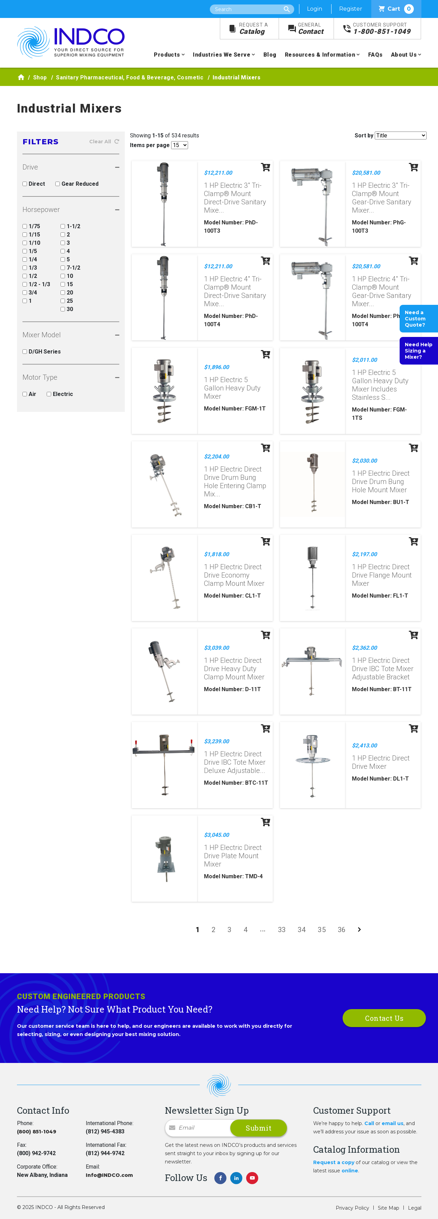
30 (66, 309)
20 (66, 292)
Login (314, 9)
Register (350, 9)
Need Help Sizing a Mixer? (418, 350)
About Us (404, 54)
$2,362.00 (364, 648)
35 (322, 930)
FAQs (375, 54)
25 (66, 301)
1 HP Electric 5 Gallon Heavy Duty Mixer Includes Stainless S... (380, 385)
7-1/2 (70, 267)
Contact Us (384, 1018)
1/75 (31, 226)
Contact (311, 29)
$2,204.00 (216, 456)
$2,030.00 (364, 460)
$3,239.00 (216, 741)
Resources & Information (320, 54)
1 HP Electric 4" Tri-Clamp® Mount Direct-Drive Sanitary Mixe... (235, 291)
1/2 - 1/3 (36, 284)
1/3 (29, 267)
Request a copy (333, 1162)
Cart (396, 9)
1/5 (29, 251)
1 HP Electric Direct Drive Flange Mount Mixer (382, 575)
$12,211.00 (218, 173)
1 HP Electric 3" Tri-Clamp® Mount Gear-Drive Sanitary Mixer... (381, 197)
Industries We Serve (221, 54)
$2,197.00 (364, 554)
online (350, 1171)
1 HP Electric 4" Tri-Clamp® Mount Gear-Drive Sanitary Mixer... (381, 291)
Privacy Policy (352, 1208)
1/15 (31, 234)
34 (302, 930)
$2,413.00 (364, 745)
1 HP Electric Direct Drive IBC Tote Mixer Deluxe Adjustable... (234, 762)
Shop (40, 77)
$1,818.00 (216, 554)
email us (392, 1123)
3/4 (29, 292)
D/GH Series (41, 351)
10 (66, 276)
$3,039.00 (216, 648)
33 (282, 930)
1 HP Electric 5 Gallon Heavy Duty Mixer (232, 388)
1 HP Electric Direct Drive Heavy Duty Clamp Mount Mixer (234, 668)
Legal (414, 1208)
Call (369, 1123)
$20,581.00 (366, 173)
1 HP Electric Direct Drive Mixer (381, 762)
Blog (270, 54)
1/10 (31, 243)
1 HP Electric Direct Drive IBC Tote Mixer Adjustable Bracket (382, 668)
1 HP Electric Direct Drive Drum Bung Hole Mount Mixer (381, 481)
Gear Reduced (77, 184)
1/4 (29, 259)
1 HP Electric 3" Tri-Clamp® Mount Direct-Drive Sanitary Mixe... (235, 197)
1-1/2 (70, 226)
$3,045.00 (216, 835)
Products (167, 54)
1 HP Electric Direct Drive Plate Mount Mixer (233, 855)
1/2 (29, 276)
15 (66, 284)
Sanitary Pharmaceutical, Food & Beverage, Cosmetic (129, 77)
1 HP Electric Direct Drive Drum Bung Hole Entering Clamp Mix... (235, 481)
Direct (33, 184)
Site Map (388, 1208)
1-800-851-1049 (381, 29)
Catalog (253, 29)
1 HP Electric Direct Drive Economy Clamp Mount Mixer (234, 575)
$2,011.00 (364, 360)
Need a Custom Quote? (415, 318)
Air (29, 394)
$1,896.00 (216, 367)
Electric (60, 394)
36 (342, 930)
